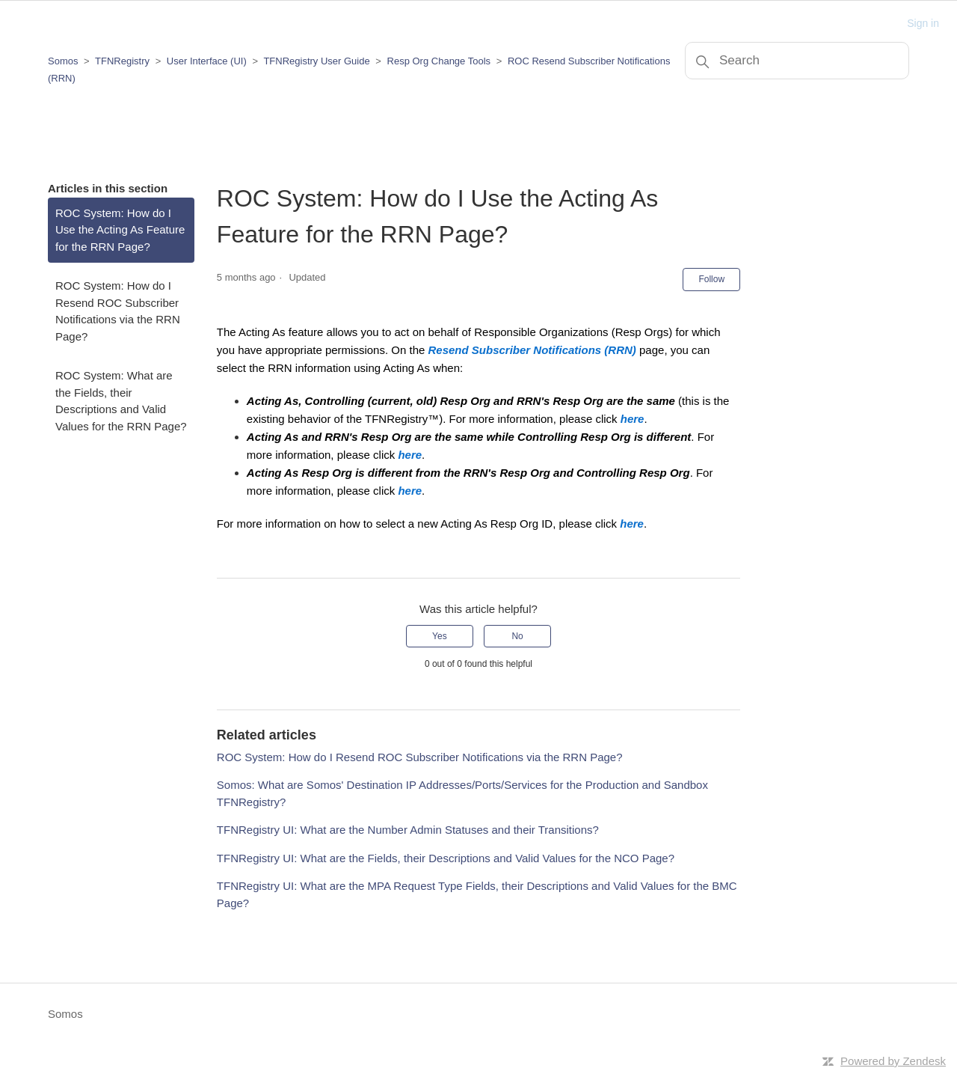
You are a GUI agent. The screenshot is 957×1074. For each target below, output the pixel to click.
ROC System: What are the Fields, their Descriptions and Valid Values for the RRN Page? (121, 401)
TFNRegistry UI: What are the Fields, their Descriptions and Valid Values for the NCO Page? (445, 858)
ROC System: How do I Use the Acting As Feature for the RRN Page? (120, 230)
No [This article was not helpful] (517, 636)
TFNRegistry (124, 61)
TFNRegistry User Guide (316, 61)
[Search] (797, 60)
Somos (63, 61)
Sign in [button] (923, 23)
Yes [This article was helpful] (439, 636)
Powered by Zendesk (893, 1061)
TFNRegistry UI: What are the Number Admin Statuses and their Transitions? (408, 829)
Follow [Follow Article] (711, 279)
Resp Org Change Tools (439, 61)
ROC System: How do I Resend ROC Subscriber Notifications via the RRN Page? (117, 311)
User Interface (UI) (207, 61)
